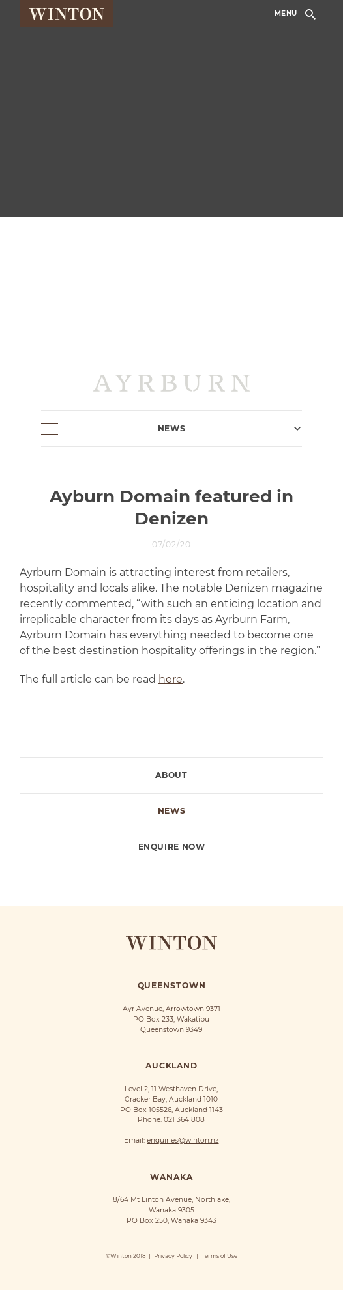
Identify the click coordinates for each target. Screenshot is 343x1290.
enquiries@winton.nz (182, 1140)
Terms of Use (219, 1256)
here (170, 679)
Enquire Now (171, 847)
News (171, 811)
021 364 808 (184, 1119)
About (171, 775)
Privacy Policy (173, 1256)
